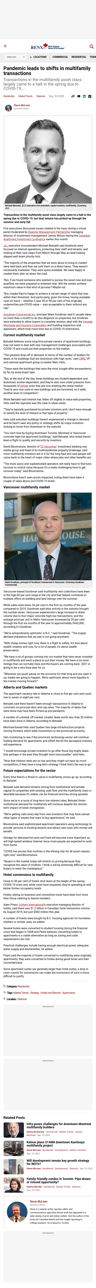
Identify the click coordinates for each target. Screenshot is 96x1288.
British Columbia (78, 1150)
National (41, 96)
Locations (38, 57)
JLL (5, 245)
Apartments (68, 992)
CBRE (82, 358)
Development (61, 1150)
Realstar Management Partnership (49, 232)
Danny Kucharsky (35, 1132)
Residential (78, 57)
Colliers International (31, 904)
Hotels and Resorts (51, 992)
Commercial (60, 57)
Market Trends (25, 96)
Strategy (34, 992)
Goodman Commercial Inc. (19, 314)
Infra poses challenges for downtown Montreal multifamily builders (59, 1125)
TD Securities (48, 446)
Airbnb (24, 386)
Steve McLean (22, 105)
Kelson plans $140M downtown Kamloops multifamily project (56, 1143)
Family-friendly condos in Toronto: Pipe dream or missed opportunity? (59, 1180)
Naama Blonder (34, 1186)
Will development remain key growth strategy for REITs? (58, 1162)
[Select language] (15, 57)
